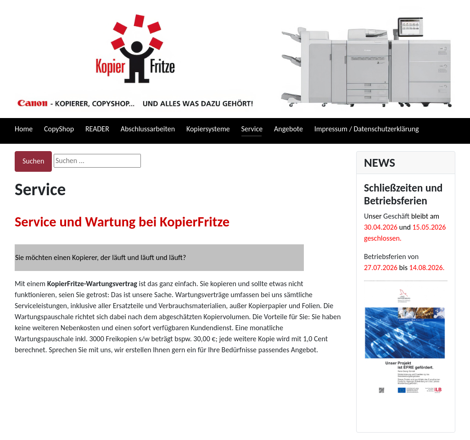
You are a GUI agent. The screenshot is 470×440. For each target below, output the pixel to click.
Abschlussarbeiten (148, 128)
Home (24, 128)
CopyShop (59, 128)
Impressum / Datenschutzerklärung (366, 128)
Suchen (33, 161)
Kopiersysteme (208, 128)
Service (252, 128)
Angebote (288, 128)
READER (97, 128)
